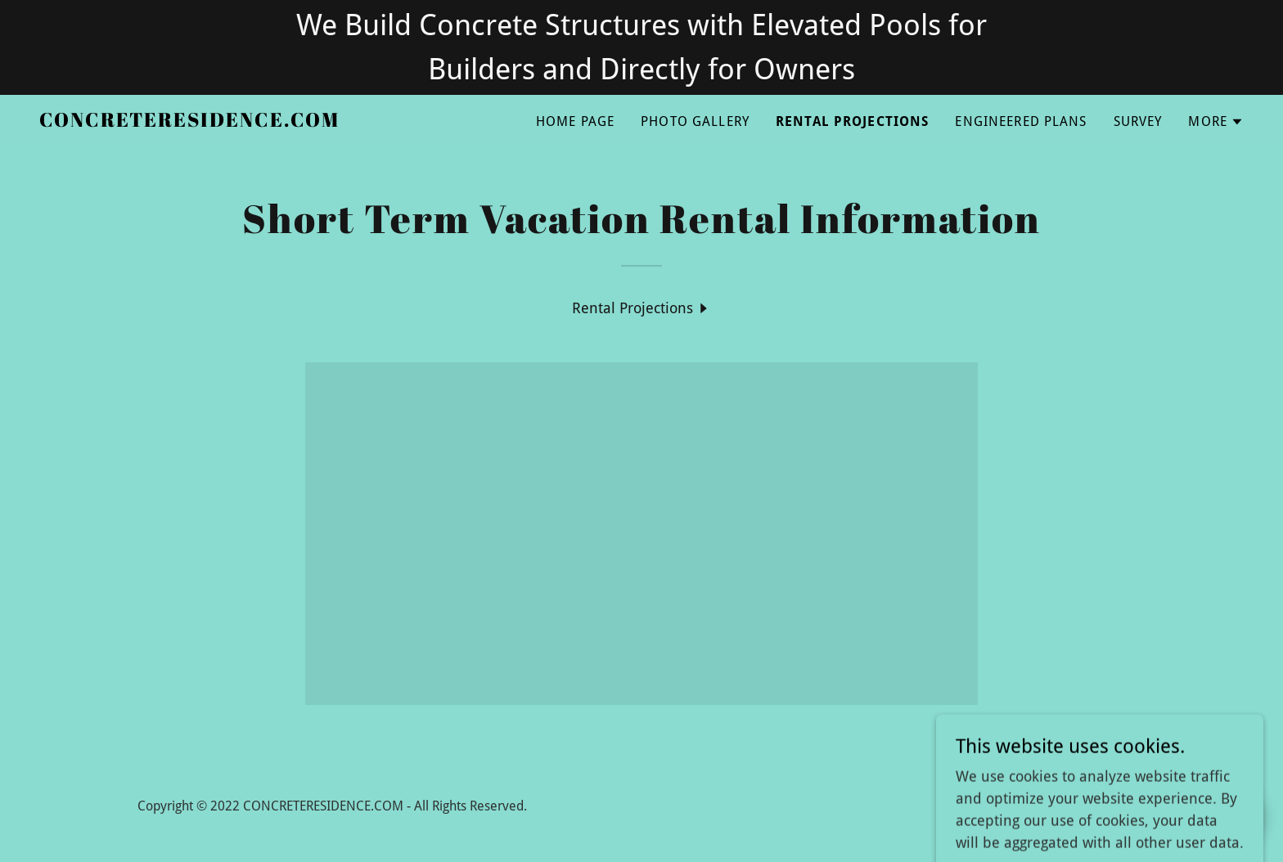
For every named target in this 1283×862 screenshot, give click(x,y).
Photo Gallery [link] (695, 121)
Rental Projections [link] (852, 121)
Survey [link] (1138, 121)
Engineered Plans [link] (1021, 121)
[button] (1216, 122)
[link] (189, 121)
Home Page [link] (575, 121)
